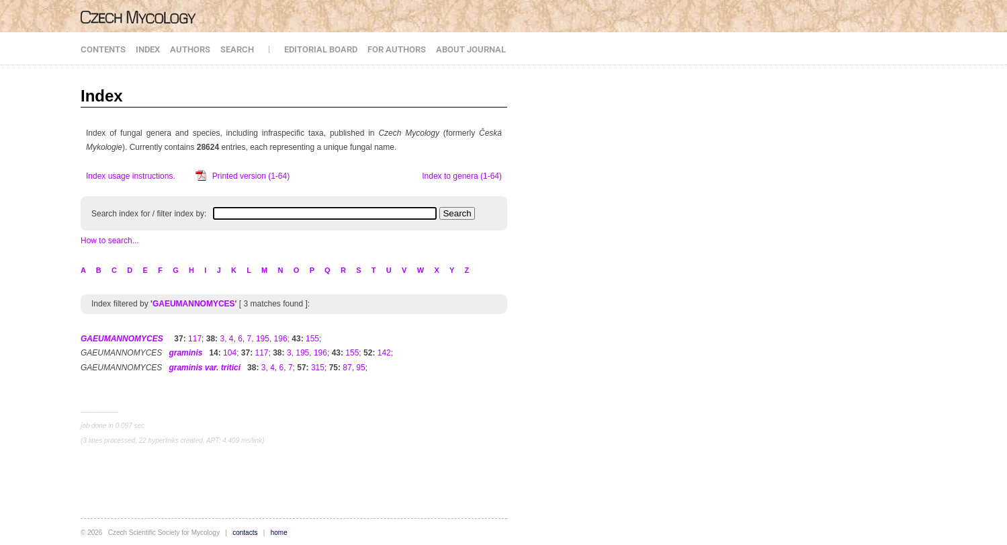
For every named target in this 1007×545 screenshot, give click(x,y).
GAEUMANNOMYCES (193, 303)
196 (281, 338)
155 (312, 338)
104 (229, 353)
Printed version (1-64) (251, 176)
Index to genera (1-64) (462, 176)
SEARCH (237, 49)
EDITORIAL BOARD (320, 49)
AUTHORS (190, 49)
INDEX (148, 49)
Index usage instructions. (130, 176)
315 (317, 367)
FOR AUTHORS (396, 49)
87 (347, 367)
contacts (244, 532)
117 (195, 338)
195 (262, 338)
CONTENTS (103, 49)
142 (384, 353)
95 (360, 367)
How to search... (110, 240)
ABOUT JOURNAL (471, 49)
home (279, 532)
